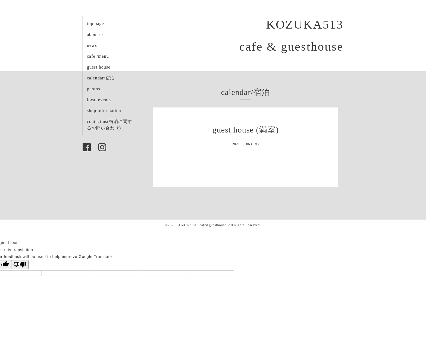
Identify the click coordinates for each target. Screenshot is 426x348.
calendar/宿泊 (101, 78)
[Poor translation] (20, 264)
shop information (104, 110)
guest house (98, 67)
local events (99, 99)
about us (95, 34)
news (92, 45)
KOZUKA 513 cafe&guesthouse (201, 225)
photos (93, 89)
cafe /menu (98, 56)
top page (95, 23)
